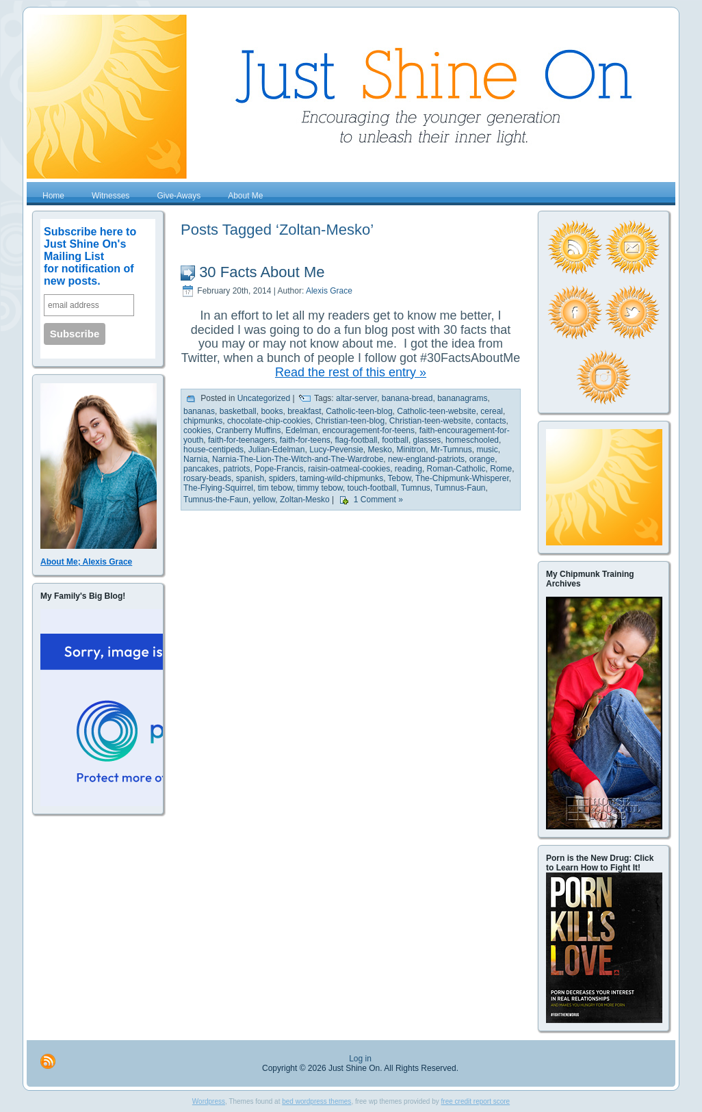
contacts (491, 421)
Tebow (399, 478)
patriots (236, 469)
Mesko (380, 449)
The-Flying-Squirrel (218, 488)
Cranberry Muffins (248, 430)
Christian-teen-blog (350, 421)
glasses (427, 440)
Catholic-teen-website (436, 411)
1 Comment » (378, 500)
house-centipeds (213, 449)
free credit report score (475, 1101)
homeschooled (472, 440)
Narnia (195, 459)
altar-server (356, 399)
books (272, 411)
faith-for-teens (305, 440)
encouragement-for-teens (368, 430)
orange (482, 459)
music (486, 449)
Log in (360, 1058)
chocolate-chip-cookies (269, 421)
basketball (238, 411)
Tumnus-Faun (459, 488)
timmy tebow (320, 488)
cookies (197, 430)
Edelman (301, 430)
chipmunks (202, 421)
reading (408, 469)
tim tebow (275, 488)
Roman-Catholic (456, 469)
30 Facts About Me (261, 272)
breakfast (304, 411)
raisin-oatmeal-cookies (349, 469)
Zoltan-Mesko (305, 500)
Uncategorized (263, 399)
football (395, 440)
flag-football (356, 440)
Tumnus (415, 488)
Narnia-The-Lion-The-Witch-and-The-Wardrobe (297, 459)
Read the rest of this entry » (350, 372)
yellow (264, 500)
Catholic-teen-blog (359, 411)
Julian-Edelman (276, 449)
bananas (199, 411)
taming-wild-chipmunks (341, 478)
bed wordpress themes (316, 1101)
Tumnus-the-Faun (215, 500)
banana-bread (407, 399)
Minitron (411, 449)
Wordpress (208, 1101)
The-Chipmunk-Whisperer (462, 478)
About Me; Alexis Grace (86, 562)
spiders (282, 478)
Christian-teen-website (430, 421)
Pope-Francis (279, 469)
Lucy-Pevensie (336, 449)
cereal (491, 411)
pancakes (200, 469)
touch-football (371, 488)
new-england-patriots (426, 459)
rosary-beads (207, 478)
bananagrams (462, 399)
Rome (501, 469)
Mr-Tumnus (451, 449)
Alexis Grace (329, 291)
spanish (250, 478)
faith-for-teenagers (241, 440)
